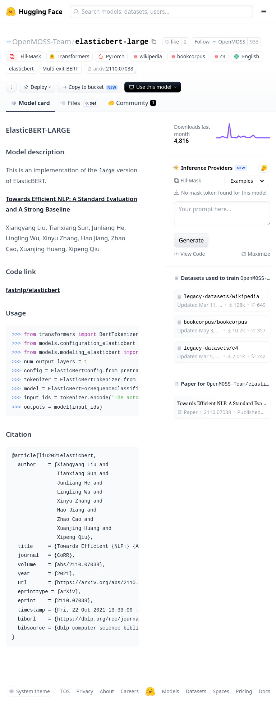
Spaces (221, 691)
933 (254, 41)
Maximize (255, 253)
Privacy (84, 691)
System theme (29, 691)
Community (132, 103)
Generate (191, 240)
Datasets (196, 691)
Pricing (244, 691)
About (107, 691)
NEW (241, 167)
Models (170, 691)
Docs (264, 691)
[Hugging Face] (150, 691)
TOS (65, 691)
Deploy (37, 86)
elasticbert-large (111, 42)
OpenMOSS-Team (41, 41)
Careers (129, 691)
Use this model (153, 86)
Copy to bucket (90, 86)
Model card (30, 103)
